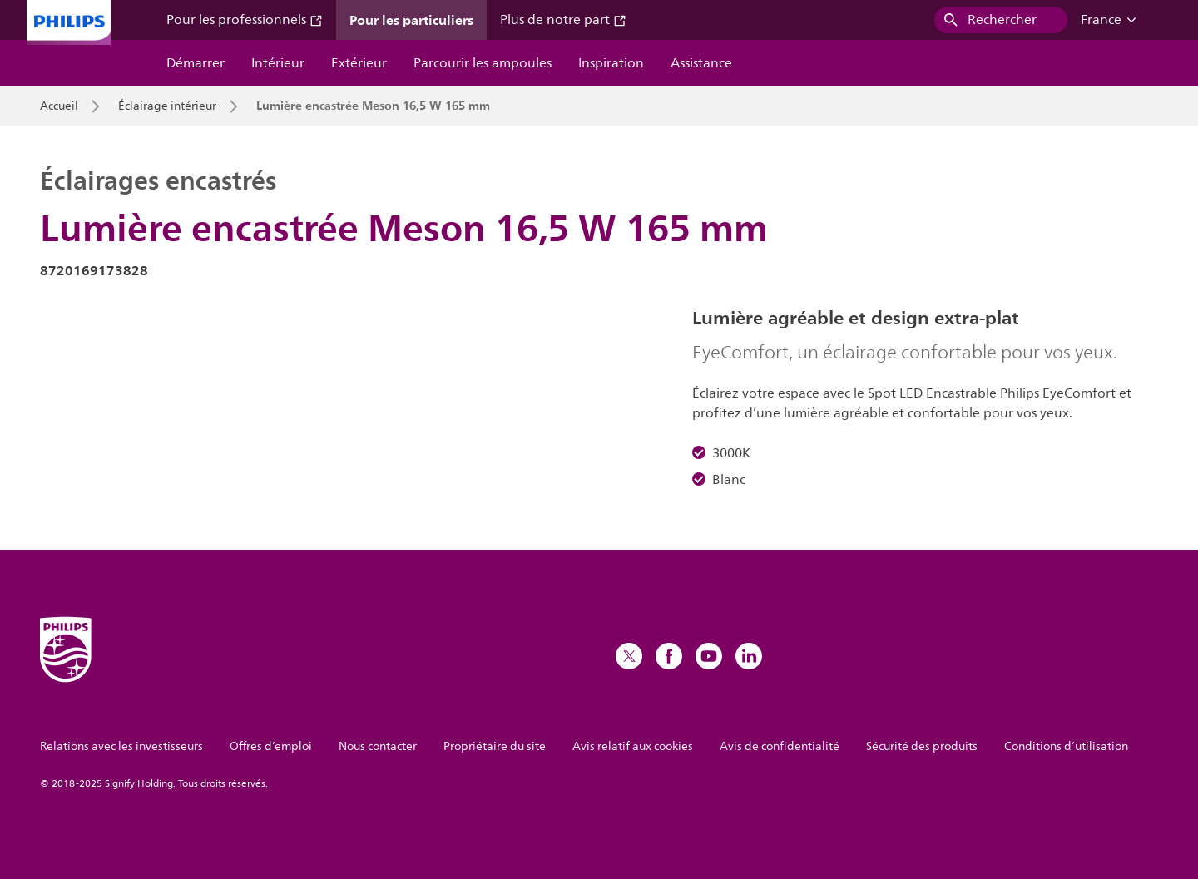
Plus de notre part (563, 20)
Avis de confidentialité (779, 746)
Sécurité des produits (922, 746)
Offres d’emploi (271, 746)
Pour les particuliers (411, 20)
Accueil (59, 106)
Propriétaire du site (494, 746)
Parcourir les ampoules (482, 63)
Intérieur (277, 63)
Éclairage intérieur (167, 106)
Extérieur (359, 63)
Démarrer (195, 63)
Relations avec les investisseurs (121, 746)
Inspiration (611, 63)
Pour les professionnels (244, 20)
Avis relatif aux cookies (632, 746)
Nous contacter (378, 746)
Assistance (701, 63)
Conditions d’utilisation (1066, 746)
